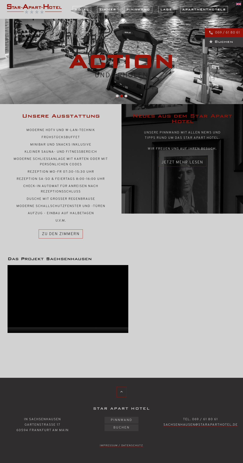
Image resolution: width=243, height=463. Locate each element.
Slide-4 (126, 96)
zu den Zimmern (61, 234)
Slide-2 (117, 96)
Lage (166, 9)
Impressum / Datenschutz (121, 445)
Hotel (82, 9)
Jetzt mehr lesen (182, 162)
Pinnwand (138, 9)
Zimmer (107, 9)
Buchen (121, 427)
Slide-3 (121, 96)
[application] (68, 299)
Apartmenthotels (204, 9)
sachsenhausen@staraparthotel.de (200, 424)
